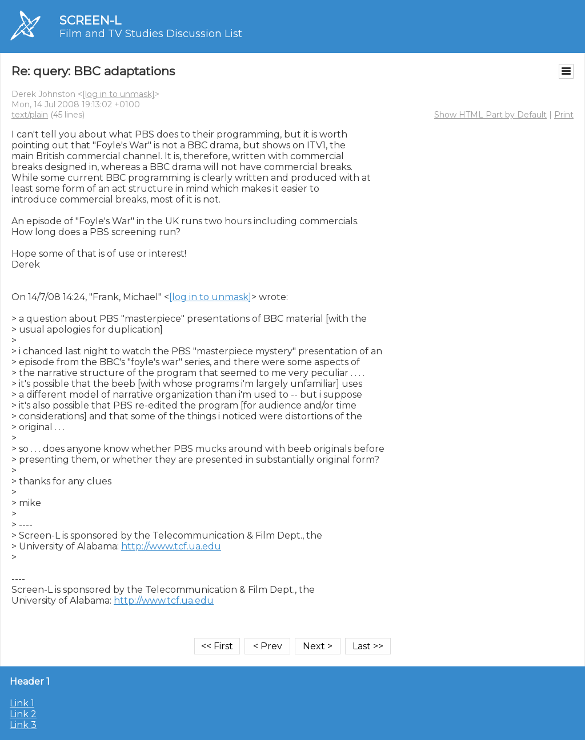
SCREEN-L (90, 20)
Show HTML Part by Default (490, 115)
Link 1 (22, 703)
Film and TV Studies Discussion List (150, 33)
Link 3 (23, 724)
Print (564, 115)
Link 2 (23, 714)
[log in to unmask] (118, 94)
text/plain (29, 115)
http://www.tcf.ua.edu (171, 546)
